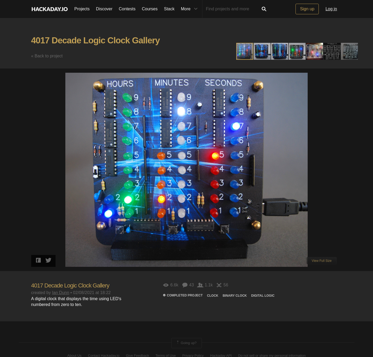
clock (213, 296)
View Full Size (321, 261)
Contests (127, 9)
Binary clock (235, 296)
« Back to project (47, 56)
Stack (169, 9)
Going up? (186, 343)
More (190, 9)
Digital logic (262, 296)
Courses (150, 9)
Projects (82, 9)
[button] (262, 51)
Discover (104, 9)
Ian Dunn (60, 292)
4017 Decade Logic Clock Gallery (95, 40)
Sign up (307, 9)
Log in (331, 9)
